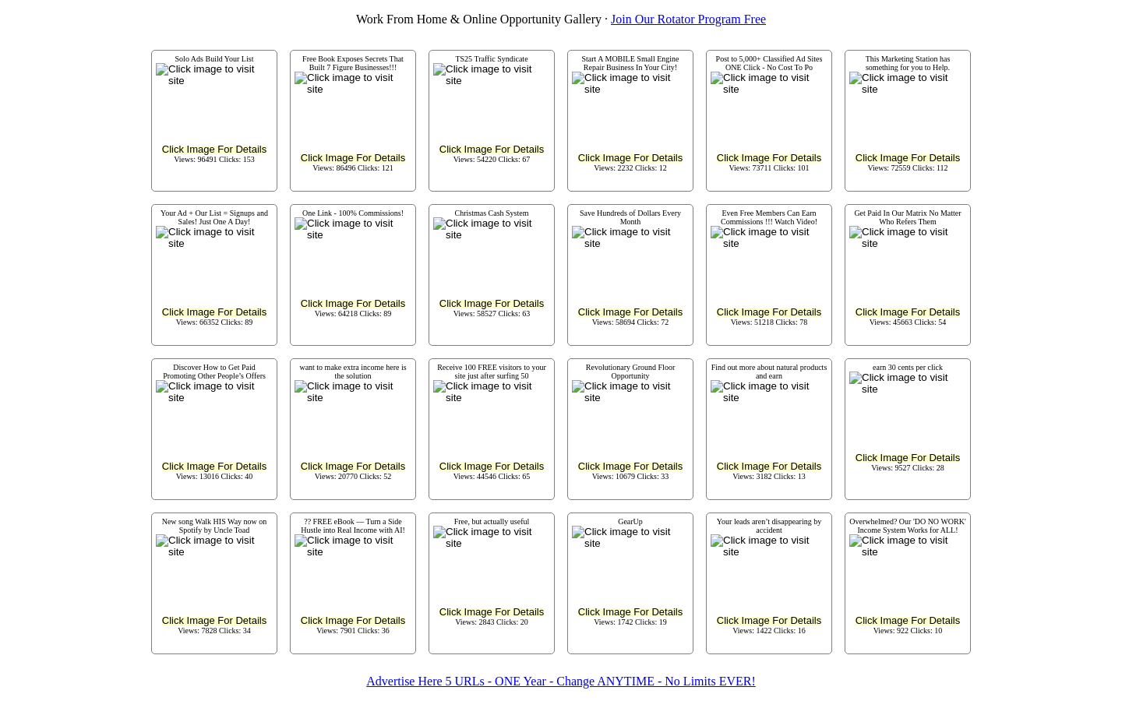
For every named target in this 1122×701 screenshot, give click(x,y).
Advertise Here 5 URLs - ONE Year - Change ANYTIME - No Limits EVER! (560, 681)
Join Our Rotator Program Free (688, 19)
